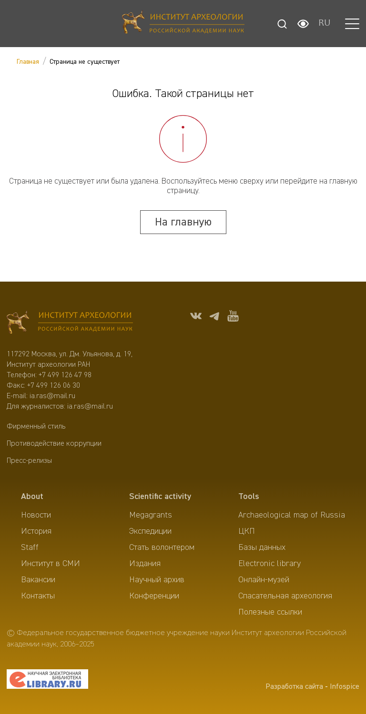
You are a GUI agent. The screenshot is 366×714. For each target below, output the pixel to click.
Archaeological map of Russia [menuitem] (291, 515)
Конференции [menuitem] (154, 596)
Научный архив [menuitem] (156, 580)
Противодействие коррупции (54, 444)
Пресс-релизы (29, 461)
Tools (248, 496)
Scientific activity (160, 496)
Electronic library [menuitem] (269, 563)
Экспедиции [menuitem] (150, 531)
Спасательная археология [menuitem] (285, 596)
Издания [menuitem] (145, 563)
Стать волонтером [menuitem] (161, 547)
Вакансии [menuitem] (38, 580)
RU (324, 24)
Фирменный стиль (36, 426)
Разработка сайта (294, 687)
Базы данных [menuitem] (261, 547)
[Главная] (183, 23)
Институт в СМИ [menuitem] (50, 563)
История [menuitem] (36, 531)
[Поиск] (282, 23)
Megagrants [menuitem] (150, 515)
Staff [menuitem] (30, 547)
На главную (183, 222)
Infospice (344, 687)
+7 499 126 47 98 (65, 375)
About (32, 496)
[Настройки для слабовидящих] (303, 23)
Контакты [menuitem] (38, 596)
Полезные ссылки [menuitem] (270, 612)
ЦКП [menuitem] (246, 531)
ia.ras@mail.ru (52, 396)
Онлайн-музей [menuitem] (263, 580)
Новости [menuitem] (36, 515)
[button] (352, 24)
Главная (28, 62)
